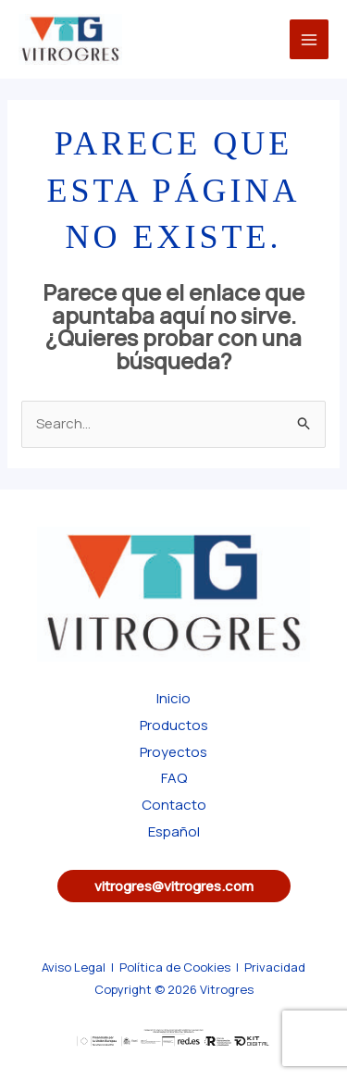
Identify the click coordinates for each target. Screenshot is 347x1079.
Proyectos (173, 752)
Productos (174, 725)
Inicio (173, 698)
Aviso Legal (73, 967)
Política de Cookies (174, 967)
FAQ (174, 778)
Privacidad (274, 967)
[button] (174, 886)
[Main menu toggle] (309, 39)
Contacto (174, 804)
